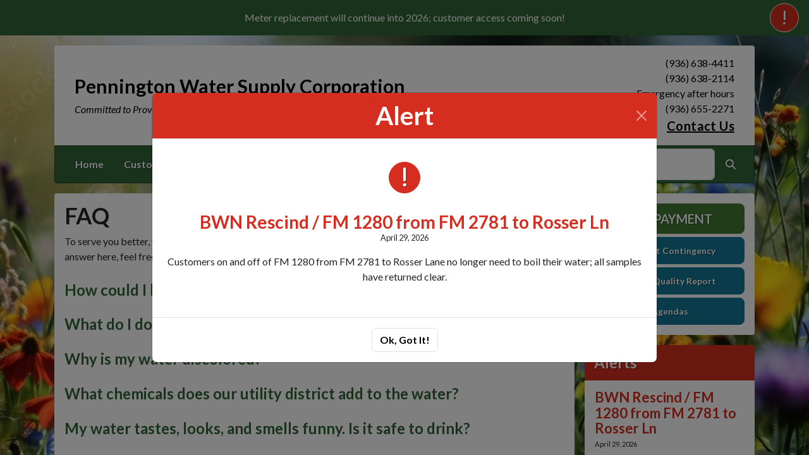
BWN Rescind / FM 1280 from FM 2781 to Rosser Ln (404, 222)
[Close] (641, 116)
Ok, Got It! (405, 340)
